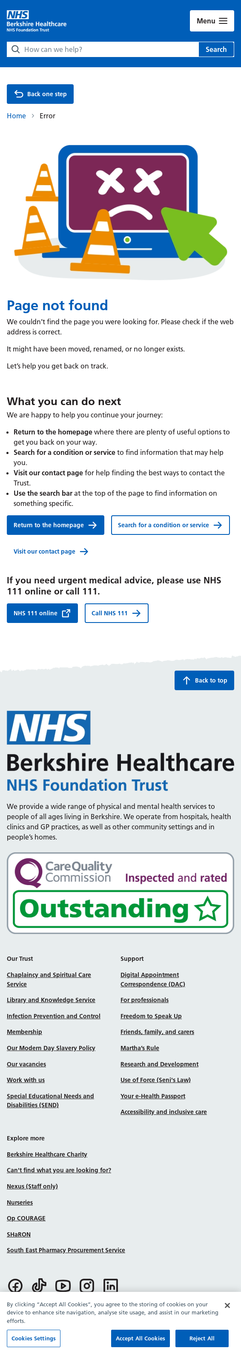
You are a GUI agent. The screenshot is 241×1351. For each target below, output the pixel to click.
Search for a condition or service (170, 525)
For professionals (144, 1000)
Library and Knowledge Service (51, 1000)
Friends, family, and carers (157, 1032)
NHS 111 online (42, 613)
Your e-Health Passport (152, 1096)
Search (216, 49)
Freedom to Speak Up (151, 1016)
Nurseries (20, 1202)
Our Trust (20, 959)
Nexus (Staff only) (32, 1186)
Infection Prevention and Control (53, 1016)
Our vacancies (26, 1064)
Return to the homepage (56, 525)
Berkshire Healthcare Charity (47, 1154)
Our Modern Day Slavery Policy (51, 1048)
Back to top (204, 680)
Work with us (26, 1080)
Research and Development (159, 1064)
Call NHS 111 (116, 613)
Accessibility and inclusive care (163, 1112)
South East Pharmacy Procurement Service (66, 1250)
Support (131, 959)
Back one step (40, 94)
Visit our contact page (51, 551)
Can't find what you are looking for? (59, 1170)
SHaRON (19, 1234)
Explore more (26, 1138)
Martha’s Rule (139, 1048)
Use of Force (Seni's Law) (155, 1080)
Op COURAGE (26, 1218)
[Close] (227, 1311)
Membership (24, 1032)
